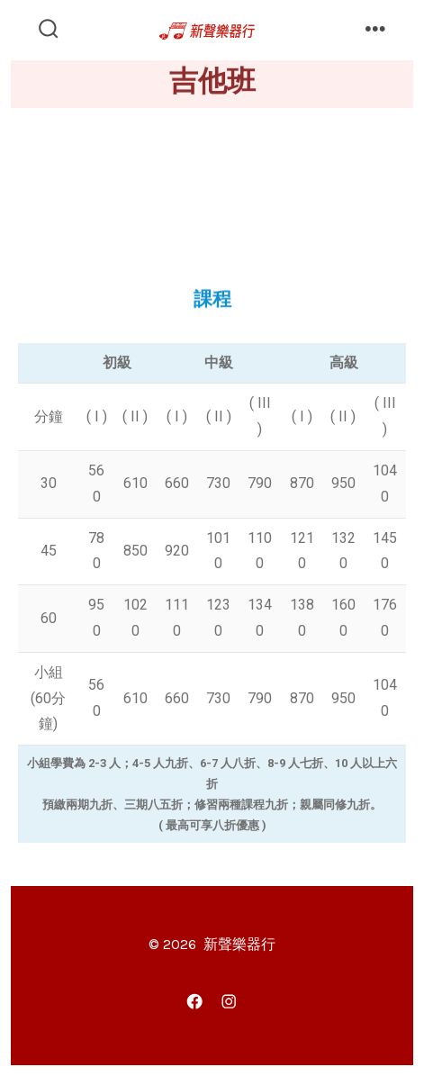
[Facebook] (195, 1001)
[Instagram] (229, 1001)
